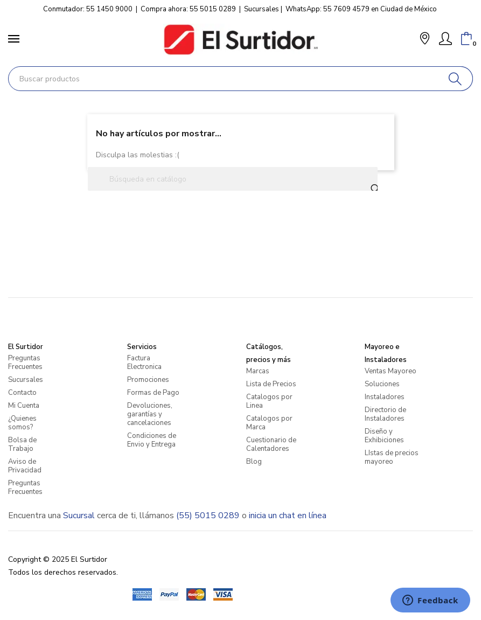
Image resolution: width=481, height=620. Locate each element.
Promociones (148, 380)
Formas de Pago (153, 393)
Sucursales (261, 9)
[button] (425, 39)
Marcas (257, 371)
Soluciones (382, 384)
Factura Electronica (144, 362)
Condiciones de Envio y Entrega (151, 440)
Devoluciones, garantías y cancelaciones (149, 414)
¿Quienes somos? (22, 423)
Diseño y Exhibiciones (384, 436)
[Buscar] (455, 78)
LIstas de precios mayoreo (392, 457)
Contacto (22, 393)
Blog (254, 461)
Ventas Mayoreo (390, 371)
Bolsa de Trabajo (22, 444)
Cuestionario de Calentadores (271, 444)
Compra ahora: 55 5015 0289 (188, 9)
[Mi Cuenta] (445, 38)
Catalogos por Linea (269, 401)
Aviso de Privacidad (24, 466)
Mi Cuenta (23, 405)
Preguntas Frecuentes (25, 362)
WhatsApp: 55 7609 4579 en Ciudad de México (361, 9)
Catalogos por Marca (269, 423)
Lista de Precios (271, 384)
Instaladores (385, 397)
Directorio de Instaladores (385, 414)
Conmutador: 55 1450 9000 (88, 9)
